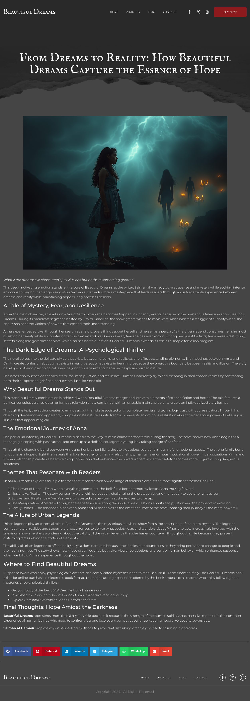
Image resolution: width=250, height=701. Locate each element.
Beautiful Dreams (29, 12)
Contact (169, 12)
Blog (151, 12)
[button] (17, 651)
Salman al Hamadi (18, 628)
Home (114, 12)
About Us (133, 12)
